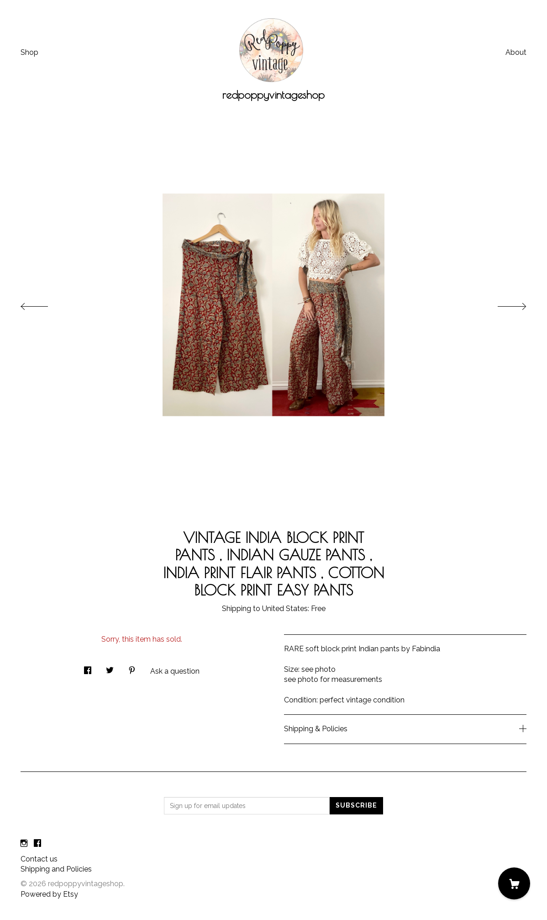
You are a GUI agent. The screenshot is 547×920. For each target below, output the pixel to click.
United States (285, 608)
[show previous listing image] (43, 304)
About (515, 52)
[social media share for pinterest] (132, 667)
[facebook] (37, 844)
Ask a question (175, 671)
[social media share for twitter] (110, 667)
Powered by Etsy (49, 894)
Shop (29, 52)
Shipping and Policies (56, 869)
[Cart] (514, 883)
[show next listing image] (503, 304)
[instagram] (24, 844)
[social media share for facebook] (87, 667)
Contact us (39, 859)
